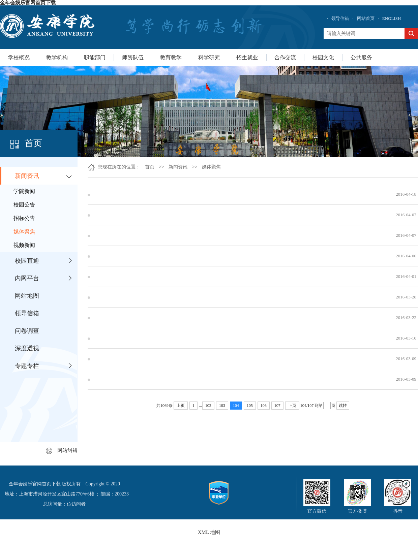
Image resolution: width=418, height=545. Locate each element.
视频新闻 (24, 245)
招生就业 (247, 57)
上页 (181, 405)
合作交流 (285, 57)
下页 (292, 405)
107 (277, 405)
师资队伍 (133, 57)
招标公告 (24, 218)
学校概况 (19, 57)
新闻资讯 (27, 175)
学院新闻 (24, 191)
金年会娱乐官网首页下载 (28, 2)
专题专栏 (27, 365)
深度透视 (27, 348)
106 (264, 405)
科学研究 (209, 57)
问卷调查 (27, 330)
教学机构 (57, 57)
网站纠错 (62, 450)
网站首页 (366, 18)
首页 (149, 166)
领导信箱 (340, 18)
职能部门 (95, 57)
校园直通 (27, 260)
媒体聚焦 (24, 231)
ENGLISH (391, 18)
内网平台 (27, 278)
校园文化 (323, 57)
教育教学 (171, 57)
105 (250, 405)
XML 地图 (209, 532)
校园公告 (24, 204)
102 (208, 405)
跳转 (343, 405)
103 (222, 405)
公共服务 (361, 57)
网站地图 (27, 295)
